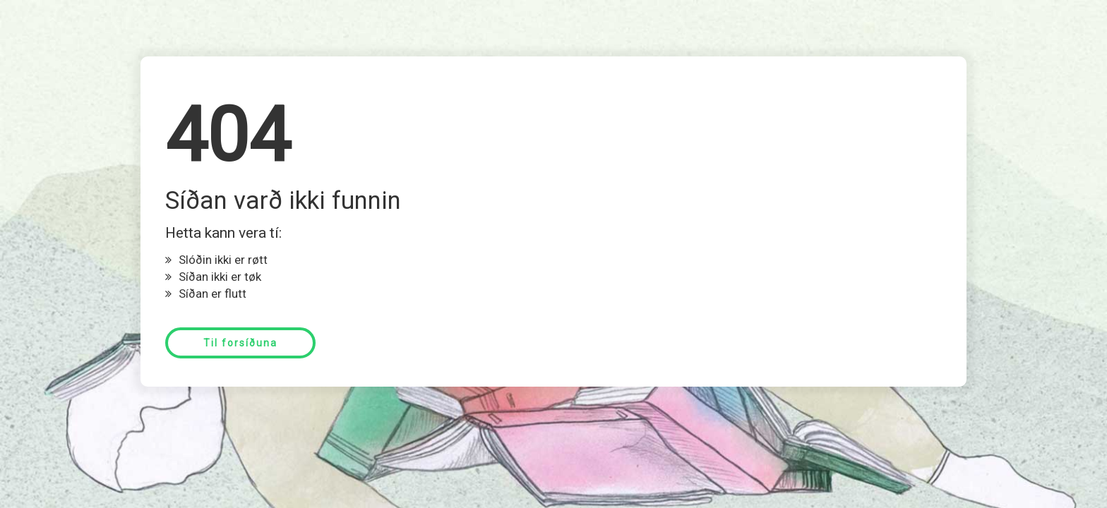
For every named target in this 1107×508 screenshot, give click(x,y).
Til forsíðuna (240, 343)
